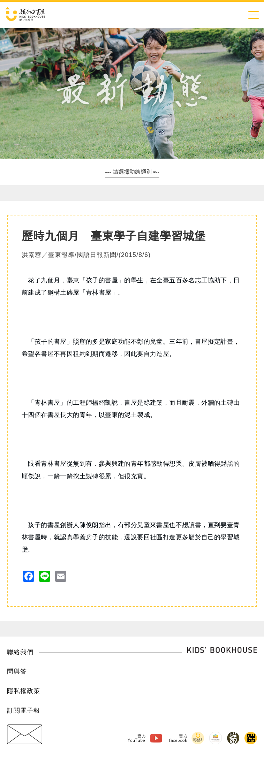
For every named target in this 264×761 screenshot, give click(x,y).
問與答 (17, 671)
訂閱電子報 (23, 710)
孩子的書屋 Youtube (152, 738)
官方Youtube (132, 737)
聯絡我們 (20, 652)
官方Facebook (175, 737)
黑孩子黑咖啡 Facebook (232, 737)
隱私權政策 (23, 690)
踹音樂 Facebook (250, 737)
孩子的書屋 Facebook (195, 737)
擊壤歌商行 (213, 737)
